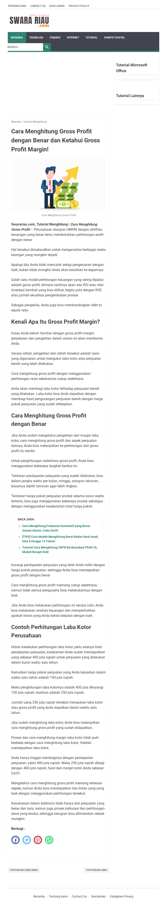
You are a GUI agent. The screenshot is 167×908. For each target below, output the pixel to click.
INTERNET (73, 37)
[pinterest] (38, 840)
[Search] (24, 47)
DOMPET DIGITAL (114, 37)
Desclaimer (98, 896)
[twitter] (26, 840)
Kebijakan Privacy (122, 896)
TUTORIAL (91, 37)
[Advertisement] (59, 86)
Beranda (17, 37)
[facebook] (15, 840)
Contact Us (37, 6)
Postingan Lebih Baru (24, 870)
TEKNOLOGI (36, 37)
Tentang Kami (17, 6)
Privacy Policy (79, 6)
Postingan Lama (96, 870)
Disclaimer (57, 6)
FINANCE (55, 37)
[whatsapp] (49, 840)
